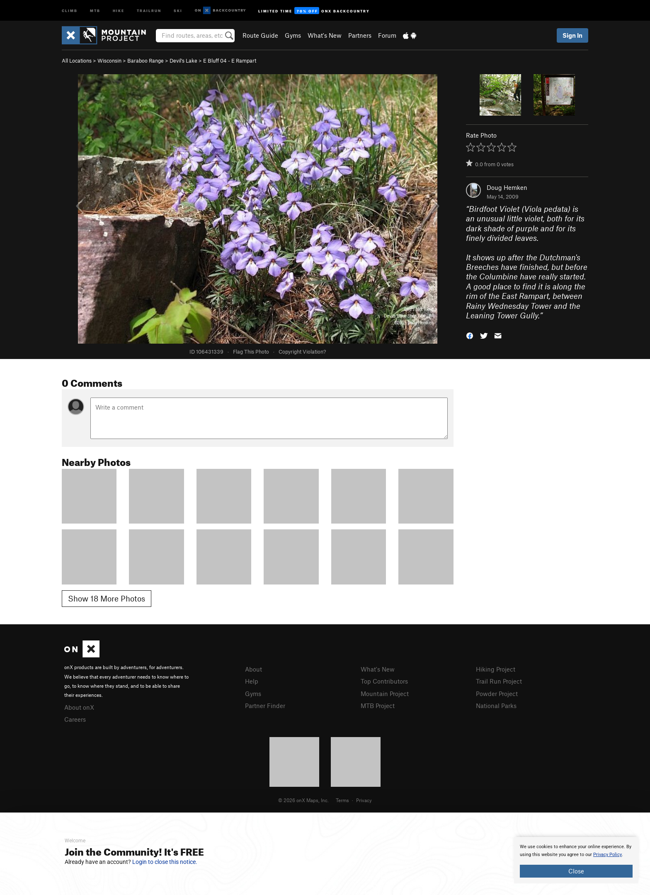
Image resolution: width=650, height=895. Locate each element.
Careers (75, 719)
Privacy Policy (607, 854)
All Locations (77, 60)
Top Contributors (384, 681)
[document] (576, 860)
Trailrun (149, 10)
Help (251, 681)
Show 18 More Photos (106, 598)
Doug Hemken (507, 187)
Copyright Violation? (302, 351)
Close (576, 871)
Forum (387, 35)
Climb (70, 10)
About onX (79, 707)
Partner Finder (265, 705)
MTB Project (378, 705)
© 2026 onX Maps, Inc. (303, 800)
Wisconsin (109, 60)
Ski (178, 10)
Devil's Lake (183, 60)
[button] (469, 335)
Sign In (572, 35)
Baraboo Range (145, 60)
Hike (118, 10)
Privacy (364, 800)
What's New (325, 35)
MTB (95, 10)
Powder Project (497, 693)
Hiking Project (495, 669)
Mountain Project (385, 693)
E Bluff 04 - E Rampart (229, 60)
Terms (342, 800)
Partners (359, 35)
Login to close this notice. (164, 862)
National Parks (496, 705)
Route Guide (260, 35)
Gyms (293, 35)
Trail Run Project (499, 681)
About (253, 669)
